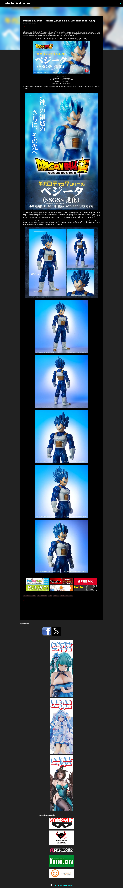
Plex (50, 596)
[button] (24, 27)
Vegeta (56, 596)
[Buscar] (120, 3)
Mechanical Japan (17, 3)
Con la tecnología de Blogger (61, 885)
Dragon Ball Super (29, 596)
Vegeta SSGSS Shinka (66, 596)
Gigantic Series (42, 596)
